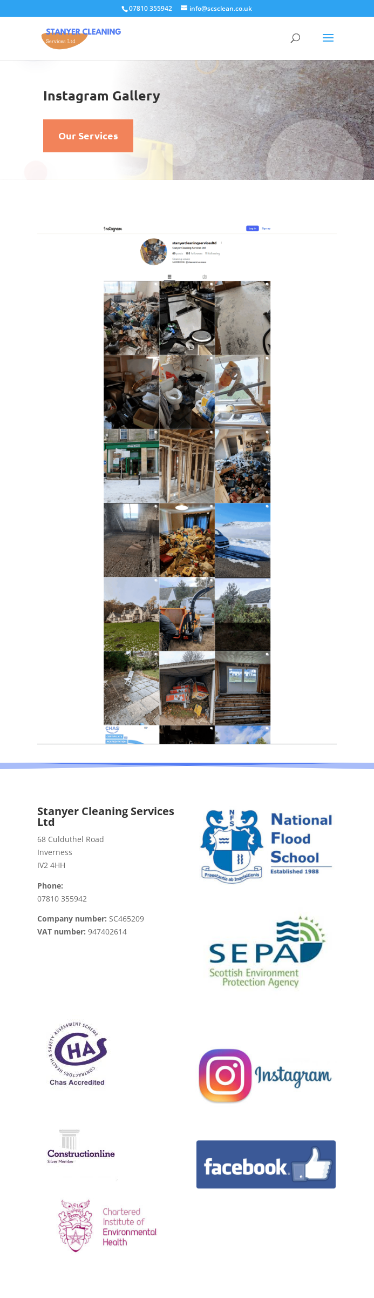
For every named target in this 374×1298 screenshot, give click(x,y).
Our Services (88, 135)
